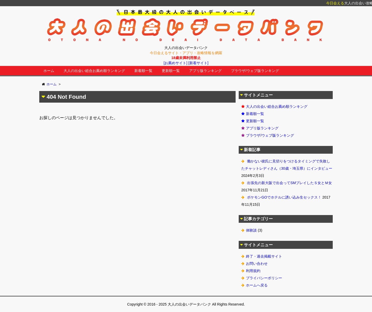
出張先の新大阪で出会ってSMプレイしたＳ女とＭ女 (289, 183)
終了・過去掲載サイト (264, 256)
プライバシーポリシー (264, 278)
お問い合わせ (257, 263)
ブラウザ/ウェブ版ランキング (255, 71)
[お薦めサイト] (175, 63)
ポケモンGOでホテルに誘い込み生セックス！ (284, 197)
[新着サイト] (198, 63)
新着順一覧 (143, 71)
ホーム (48, 71)
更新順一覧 (171, 71)
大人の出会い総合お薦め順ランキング (94, 71)
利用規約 (253, 271)
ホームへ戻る (257, 285)
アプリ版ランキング (205, 71)
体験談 (251, 230)
